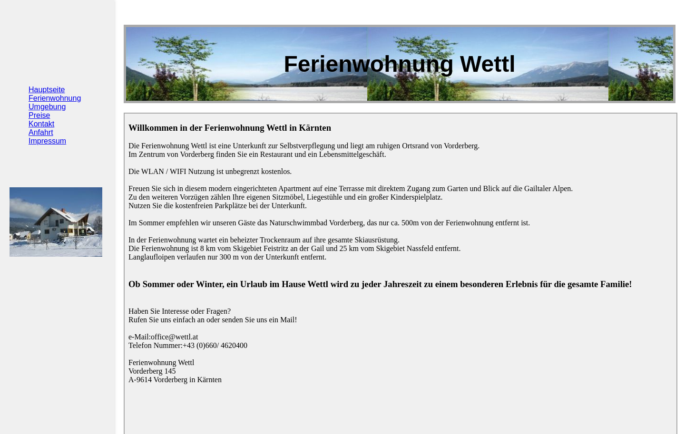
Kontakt (41, 124)
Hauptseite (47, 90)
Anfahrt (41, 132)
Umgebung (47, 107)
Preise (39, 115)
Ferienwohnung (55, 98)
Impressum (47, 141)
